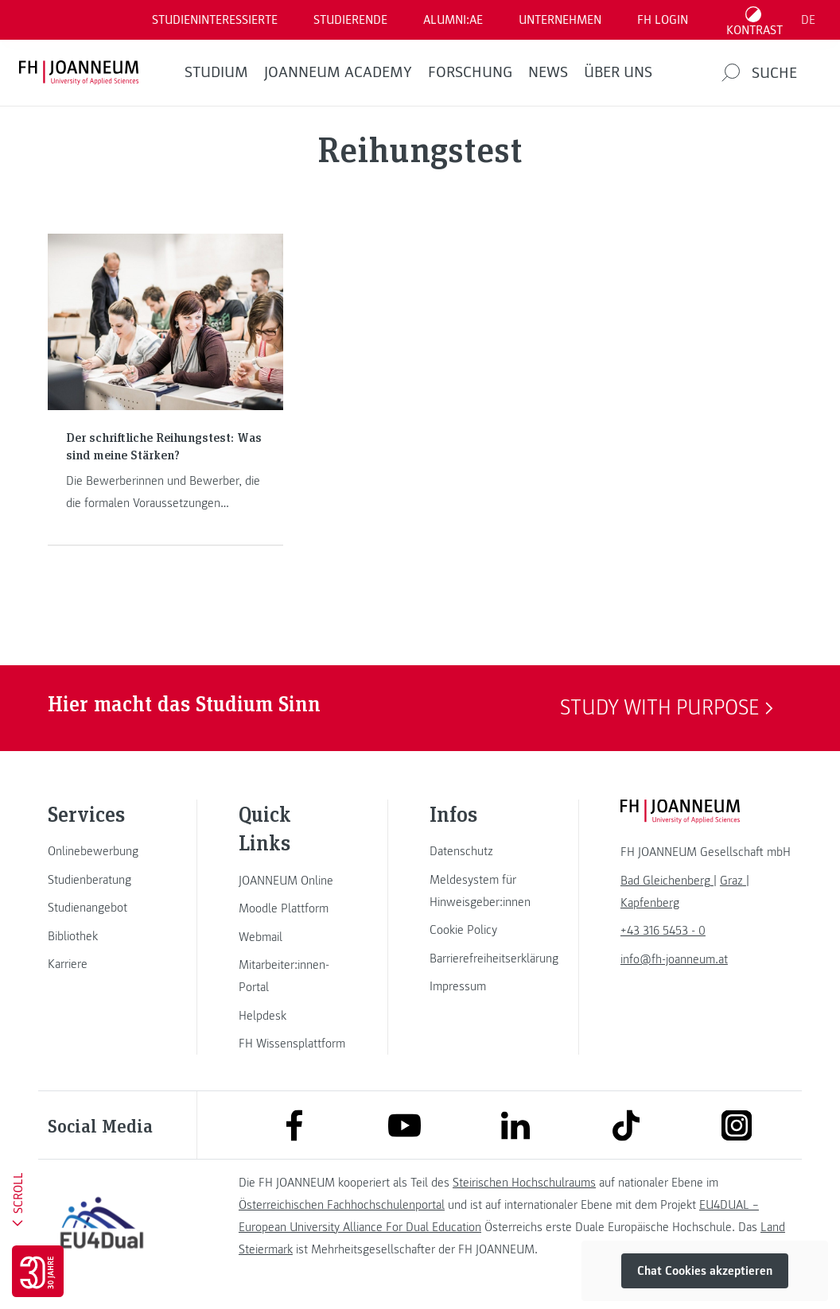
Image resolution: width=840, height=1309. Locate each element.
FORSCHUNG (470, 72)
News (548, 72)
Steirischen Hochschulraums (524, 1183)
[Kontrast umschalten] (755, 20)
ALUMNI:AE (453, 20)
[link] (102, 851)
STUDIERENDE (350, 20)
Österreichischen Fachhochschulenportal (342, 1205)
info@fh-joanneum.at (674, 959)
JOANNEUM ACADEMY (338, 72)
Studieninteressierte (215, 20)
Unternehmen (560, 20)
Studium (216, 72)
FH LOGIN (662, 20)
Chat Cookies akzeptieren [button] (704, 1271)
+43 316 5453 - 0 (663, 931)
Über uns (618, 72)
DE (808, 20)
